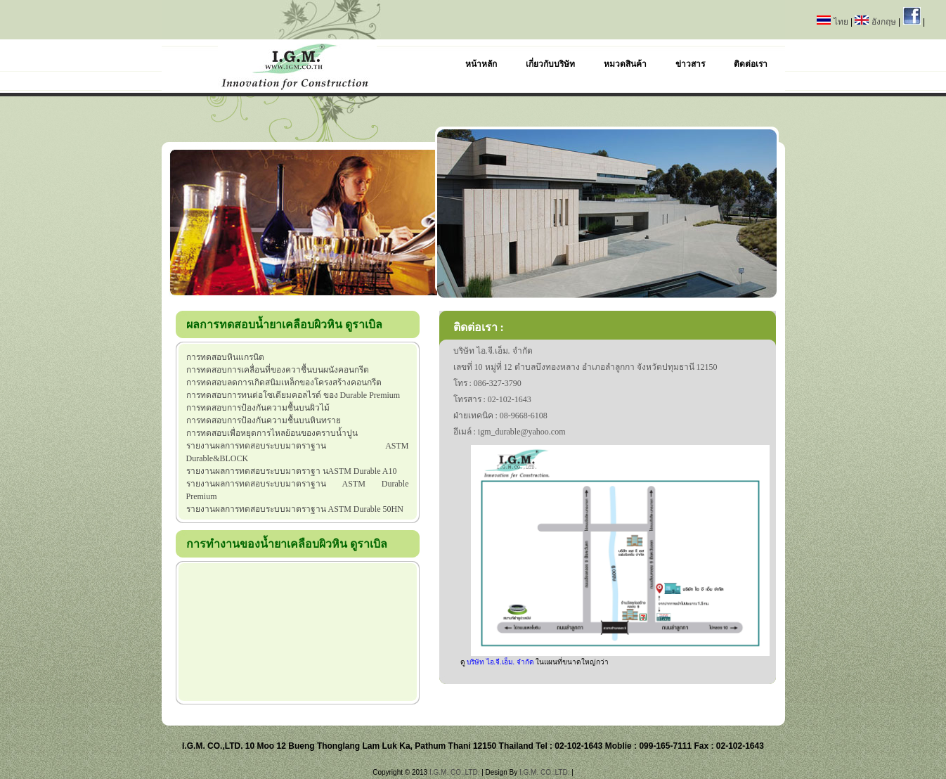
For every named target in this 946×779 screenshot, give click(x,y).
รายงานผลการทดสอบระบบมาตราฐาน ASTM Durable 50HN (294, 509)
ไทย (833, 22)
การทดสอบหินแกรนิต (225, 357)
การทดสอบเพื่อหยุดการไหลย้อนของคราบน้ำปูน (272, 433)
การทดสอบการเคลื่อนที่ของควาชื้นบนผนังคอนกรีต (277, 370)
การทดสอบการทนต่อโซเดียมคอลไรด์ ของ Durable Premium (293, 395)
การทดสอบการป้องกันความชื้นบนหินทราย (263, 420)
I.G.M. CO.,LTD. (454, 772)
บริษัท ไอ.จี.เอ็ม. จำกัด (501, 662)
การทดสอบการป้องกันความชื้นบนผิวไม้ (258, 408)
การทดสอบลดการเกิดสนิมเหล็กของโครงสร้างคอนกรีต (284, 382)
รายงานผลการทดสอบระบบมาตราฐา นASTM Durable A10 (291, 471)
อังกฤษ (876, 22)
